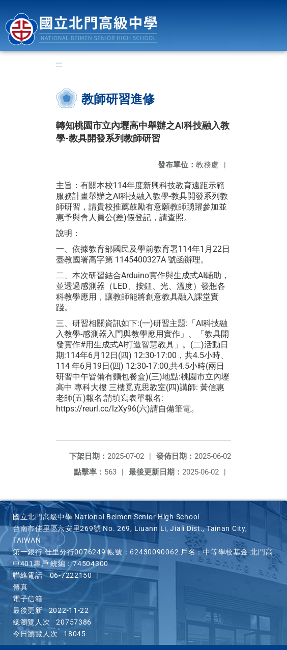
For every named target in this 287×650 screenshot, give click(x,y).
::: (59, 64)
